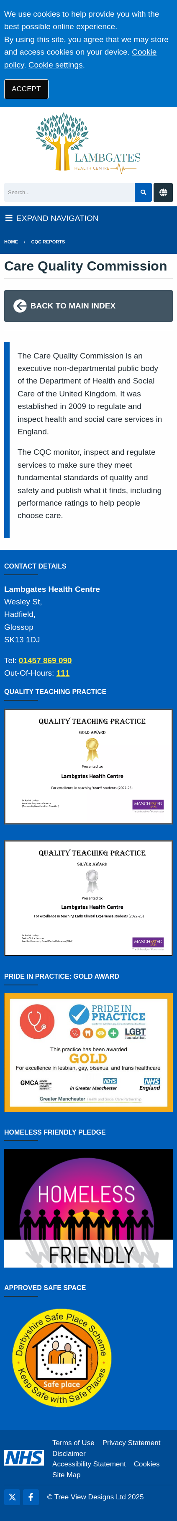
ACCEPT (26, 89)
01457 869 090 (45, 660)
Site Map (66, 1475)
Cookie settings (55, 64)
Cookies (147, 1464)
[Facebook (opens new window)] (31, 1497)
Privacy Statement (132, 1443)
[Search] (69, 192)
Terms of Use (73, 1443)
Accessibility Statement (89, 1464)
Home (11, 241)
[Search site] (143, 192)
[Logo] (88, 143)
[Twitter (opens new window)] (12, 1497)
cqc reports (48, 241)
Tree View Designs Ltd (90, 1497)
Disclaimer (69, 1454)
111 (63, 673)
